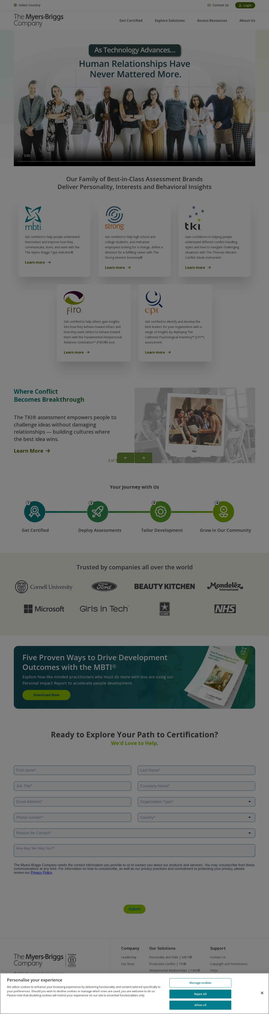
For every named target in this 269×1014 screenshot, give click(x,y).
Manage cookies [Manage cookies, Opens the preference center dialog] (200, 983)
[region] (134, 993)
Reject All (200, 994)
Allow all (200, 1005)
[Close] (262, 993)
